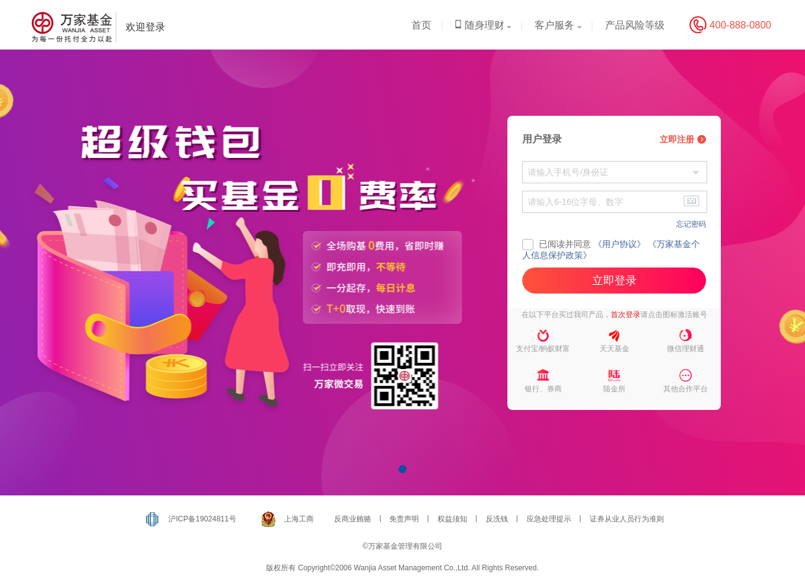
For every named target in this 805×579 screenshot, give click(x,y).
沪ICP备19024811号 (202, 519)
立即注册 (683, 139)
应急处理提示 (549, 519)
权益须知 (452, 519)
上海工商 (299, 519)
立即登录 (614, 280)
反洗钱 (497, 519)
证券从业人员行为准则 (627, 519)
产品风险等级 (635, 25)
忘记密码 (691, 224)
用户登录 (542, 139)
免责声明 (404, 519)
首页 (421, 25)
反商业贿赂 (352, 519)
